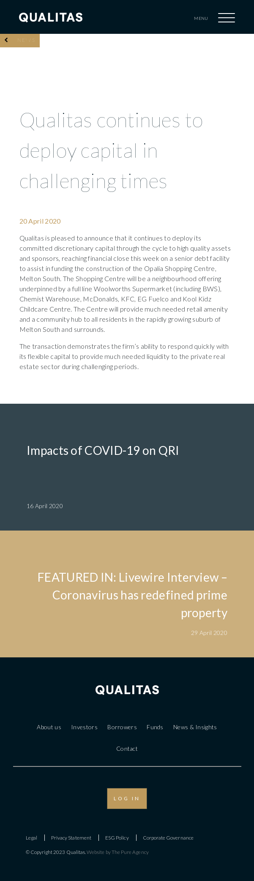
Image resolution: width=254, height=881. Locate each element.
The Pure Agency (130, 852)
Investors (84, 727)
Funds (155, 727)
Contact (127, 748)
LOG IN (127, 798)
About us (49, 727)
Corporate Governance (168, 837)
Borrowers (122, 727)
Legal (31, 837)
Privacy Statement (71, 837)
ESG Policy (117, 837)
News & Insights (195, 727)
